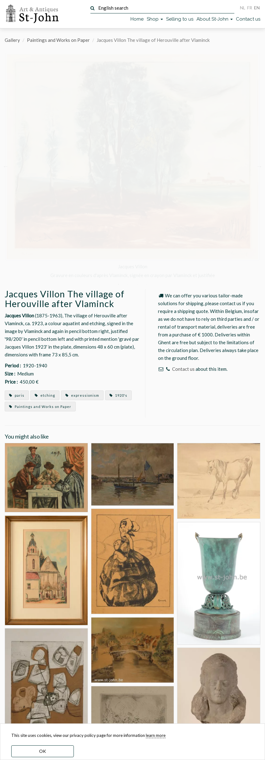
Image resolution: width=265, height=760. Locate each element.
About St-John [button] (214, 19)
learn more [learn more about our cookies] (156, 735)
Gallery (12, 40)
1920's (118, 395)
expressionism (82, 395)
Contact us (248, 19)
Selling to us (179, 19)
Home (137, 19)
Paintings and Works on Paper (58, 40)
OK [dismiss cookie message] (42, 751)
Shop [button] (155, 19)
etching (45, 395)
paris (16, 395)
